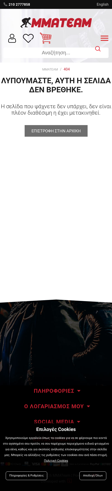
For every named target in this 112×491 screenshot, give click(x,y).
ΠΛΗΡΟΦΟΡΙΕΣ (54, 391)
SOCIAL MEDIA (54, 422)
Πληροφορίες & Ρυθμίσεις (26, 475)
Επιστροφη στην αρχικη (56, 130)
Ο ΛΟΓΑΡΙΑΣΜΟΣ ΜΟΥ (54, 406)
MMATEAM (50, 69)
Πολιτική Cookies (56, 461)
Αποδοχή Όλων (93, 475)
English (103, 4)
